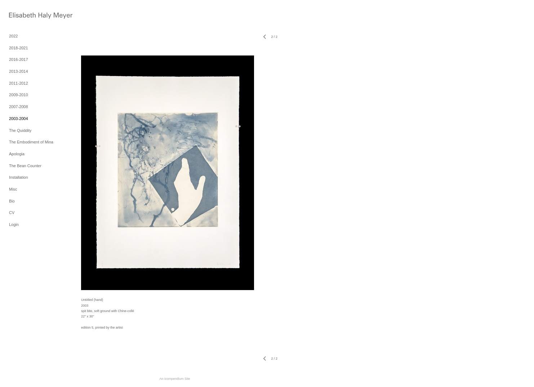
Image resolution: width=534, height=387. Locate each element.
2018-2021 (18, 48)
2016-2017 (18, 59)
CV (11, 212)
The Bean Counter (25, 166)
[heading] (27, 16)
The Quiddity (20, 130)
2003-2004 (18, 118)
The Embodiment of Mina (31, 142)
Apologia (17, 154)
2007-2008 (18, 106)
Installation (18, 177)
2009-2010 (18, 95)
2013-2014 (18, 71)
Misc (13, 189)
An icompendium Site (174, 379)
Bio (12, 201)
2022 (13, 36)
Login (14, 224)
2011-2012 (18, 83)
